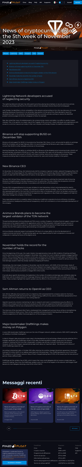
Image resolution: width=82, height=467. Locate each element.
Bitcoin (6, 53)
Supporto (47, 2)
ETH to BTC (62, 458)
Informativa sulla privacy (41, 458)
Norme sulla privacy (17, 456)
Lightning (14, 53)
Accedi (69, 2)
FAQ (35, 2)
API (41, 2)
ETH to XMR (62, 455)
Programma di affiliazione (42, 453)
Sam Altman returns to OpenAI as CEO (21, 79)
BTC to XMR (62, 453)
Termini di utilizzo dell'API (42, 463)
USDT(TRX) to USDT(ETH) (66, 460)
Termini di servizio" (8, 458)
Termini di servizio (39, 455)
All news (74, 428)
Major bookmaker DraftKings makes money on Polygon (27, 82)
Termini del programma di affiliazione (46, 460)
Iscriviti (77, 2)
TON (34, 53)
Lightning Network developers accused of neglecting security (28, 63)
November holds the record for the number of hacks (25, 76)
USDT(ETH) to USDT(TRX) (66, 463)
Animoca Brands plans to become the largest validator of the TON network (32, 73)
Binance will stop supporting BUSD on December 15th (26, 66)
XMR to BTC (62, 450)
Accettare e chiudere (15, 462)
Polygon (27, 53)
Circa (24, 2)
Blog (30, 2)
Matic (21, 53)
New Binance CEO (15, 69)
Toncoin (40, 53)
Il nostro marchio (39, 450)
